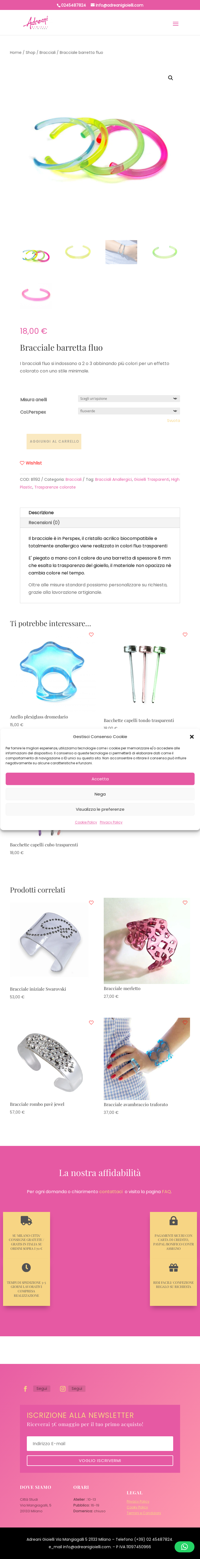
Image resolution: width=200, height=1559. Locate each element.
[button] (191, 736)
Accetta (100, 779)
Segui (42, 1388)
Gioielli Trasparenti (151, 479)
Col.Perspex (33, 412)
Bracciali (48, 52)
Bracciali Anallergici (113, 479)
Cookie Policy (86, 822)
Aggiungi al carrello (54, 441)
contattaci (111, 1191)
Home (16, 52)
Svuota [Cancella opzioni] (173, 420)
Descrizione (41, 513)
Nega (100, 794)
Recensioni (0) (44, 522)
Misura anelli (33, 400)
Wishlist (31, 463)
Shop (30, 52)
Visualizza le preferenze (100, 809)
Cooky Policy (137, 1507)
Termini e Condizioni (144, 1513)
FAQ (166, 1191)
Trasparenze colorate (55, 487)
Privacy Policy (111, 822)
